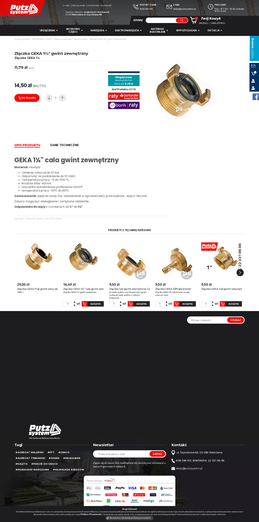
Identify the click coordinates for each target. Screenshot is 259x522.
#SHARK (54, 458)
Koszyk (91, 304)
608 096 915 (146, 8)
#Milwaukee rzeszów (68, 469)
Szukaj (235, 320)
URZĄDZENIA (49, 30)
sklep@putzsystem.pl (184, 8)
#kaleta (21, 463)
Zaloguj (203, 23)
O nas (66, 5)
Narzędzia (98, 30)
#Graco (64, 452)
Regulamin (78, 5)
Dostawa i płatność (100, 5)
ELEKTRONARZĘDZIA (128, 30)
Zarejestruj (218, 23)
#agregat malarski (29, 452)
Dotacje (215, 30)
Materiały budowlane (159, 30)
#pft (50, 452)
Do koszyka (27, 98)
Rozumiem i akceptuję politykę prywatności (128, 517)
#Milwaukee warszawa (32, 469)
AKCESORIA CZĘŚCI (74, 30)
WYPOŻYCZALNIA (187, 30)
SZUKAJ (137, 20)
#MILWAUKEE (71, 458)
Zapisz (157, 454)
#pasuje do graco (44, 463)
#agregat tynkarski (30, 458)
